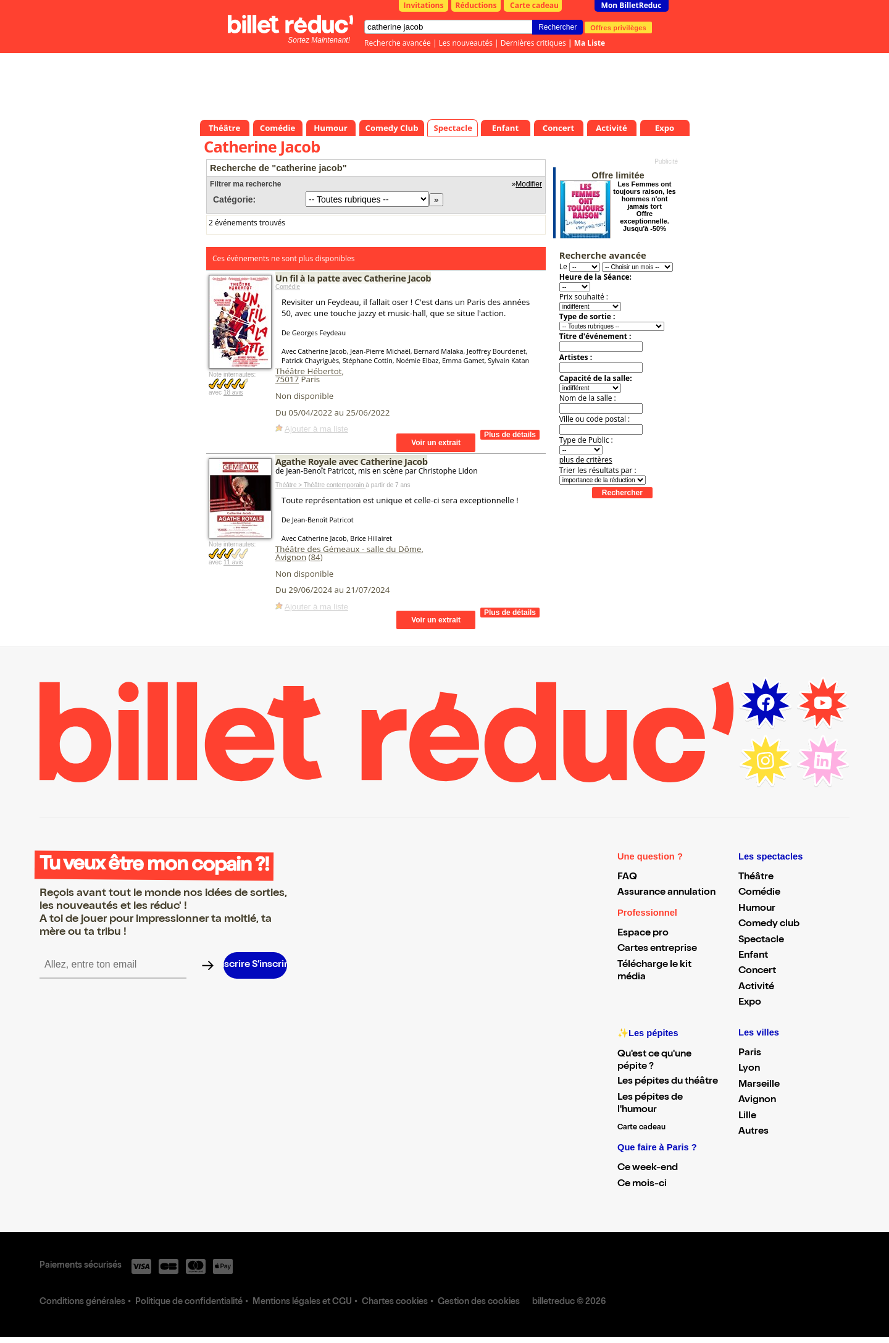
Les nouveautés (466, 43)
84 (315, 557)
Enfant (753, 956)
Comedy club (768, 924)
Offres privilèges (618, 27)
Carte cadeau (534, 5)
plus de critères (585, 459)
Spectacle (761, 940)
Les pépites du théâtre (667, 1082)
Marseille (759, 1085)
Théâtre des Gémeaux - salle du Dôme (348, 548)
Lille (747, 1116)
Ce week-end (647, 1168)
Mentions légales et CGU (302, 1302)
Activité (756, 987)
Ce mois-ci (642, 1184)
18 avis (233, 392)
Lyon (749, 1069)
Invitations (424, 5)
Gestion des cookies (479, 1302)
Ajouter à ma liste (316, 428)
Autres (753, 1132)
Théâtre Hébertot (308, 371)
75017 (287, 379)
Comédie (287, 286)
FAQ (627, 877)
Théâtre (756, 877)
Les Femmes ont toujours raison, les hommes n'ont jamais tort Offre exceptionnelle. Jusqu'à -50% (644, 206)
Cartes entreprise (657, 949)
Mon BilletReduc (631, 5)
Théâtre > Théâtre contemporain (320, 485)
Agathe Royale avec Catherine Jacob (351, 461)
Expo (749, 1003)
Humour (756, 909)
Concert (757, 971)
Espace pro (643, 934)
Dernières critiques (533, 43)
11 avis (233, 562)
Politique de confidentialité (189, 1302)
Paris (749, 1053)
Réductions (476, 5)
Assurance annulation (666, 893)
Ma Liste (589, 43)
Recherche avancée (397, 43)
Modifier (528, 184)
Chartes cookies (395, 1302)
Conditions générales (82, 1302)
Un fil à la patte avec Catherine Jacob (353, 278)
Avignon (290, 557)
